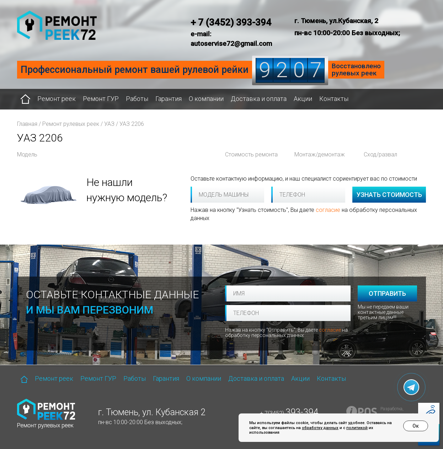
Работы (137, 98)
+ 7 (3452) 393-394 (231, 22)
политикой (357, 428)
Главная (27, 124)
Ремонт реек (56, 98)
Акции (303, 98)
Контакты (333, 98)
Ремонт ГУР (101, 98)
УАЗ (109, 124)
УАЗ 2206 (131, 124)
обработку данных (320, 428)
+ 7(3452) (289, 413)
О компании (206, 98)
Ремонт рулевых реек (70, 124)
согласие (328, 210)
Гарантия (168, 98)
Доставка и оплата (259, 98)
